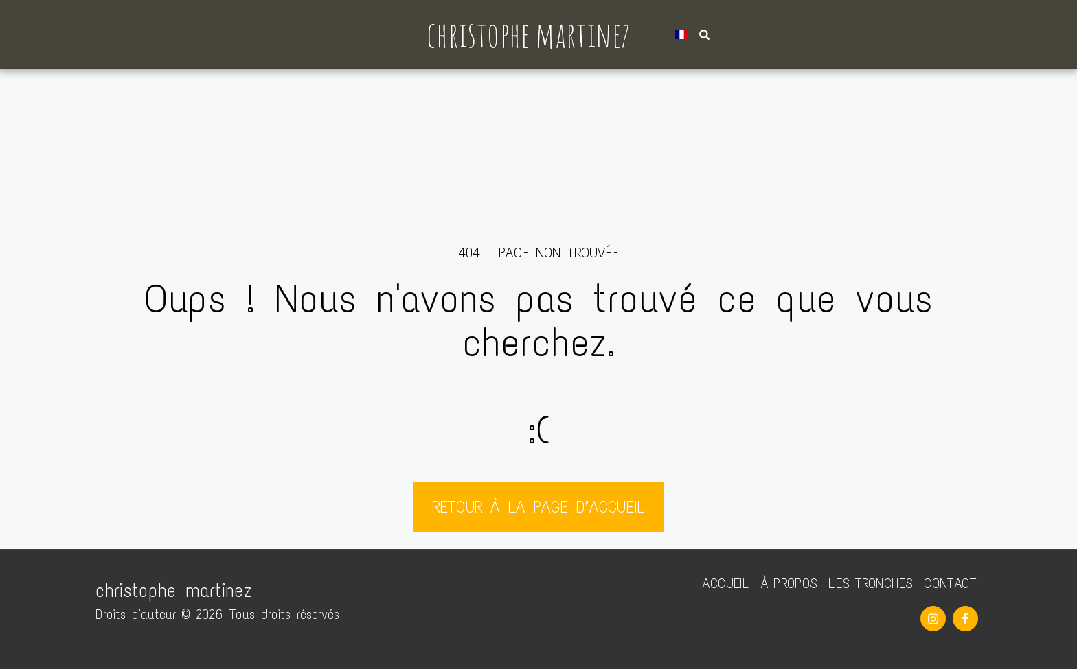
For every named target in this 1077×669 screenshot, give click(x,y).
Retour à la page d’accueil (538, 507)
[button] (704, 34)
